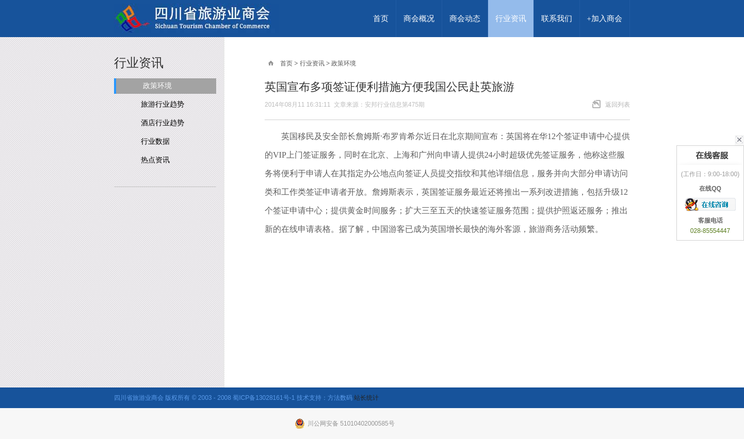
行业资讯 (510, 18)
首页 (381, 18)
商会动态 (464, 18)
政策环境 (157, 86)
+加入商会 (604, 18)
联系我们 (556, 18)
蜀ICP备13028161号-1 (264, 397)
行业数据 (155, 141)
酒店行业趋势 (162, 123)
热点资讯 (155, 160)
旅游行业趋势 (162, 104)
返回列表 (617, 104)
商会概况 (418, 18)
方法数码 (340, 397)
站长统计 (366, 397)
